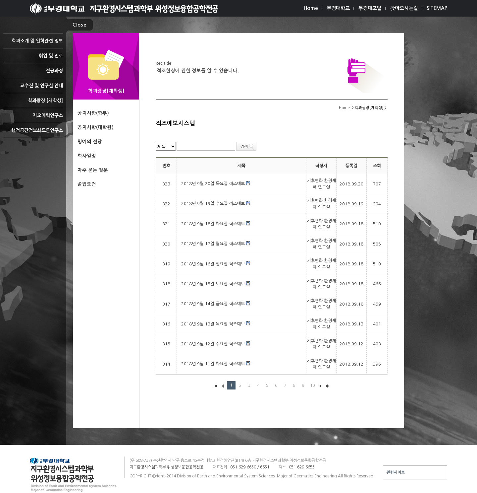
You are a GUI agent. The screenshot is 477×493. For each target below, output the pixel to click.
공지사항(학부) (93, 113)
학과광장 (33, 103)
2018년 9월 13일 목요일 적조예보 (213, 324)
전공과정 (33, 73)
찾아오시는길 (404, 8)
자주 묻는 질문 (93, 170)
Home (311, 8)
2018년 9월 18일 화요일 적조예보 (213, 224)
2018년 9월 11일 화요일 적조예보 (213, 364)
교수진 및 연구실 (33, 88)
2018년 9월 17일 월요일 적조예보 (213, 244)
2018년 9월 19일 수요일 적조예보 (213, 203)
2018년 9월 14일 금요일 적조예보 (213, 304)
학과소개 (33, 43)
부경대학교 (338, 8)
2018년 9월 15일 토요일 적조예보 (213, 284)
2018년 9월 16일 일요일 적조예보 (213, 264)
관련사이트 (396, 472)
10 (312, 385)
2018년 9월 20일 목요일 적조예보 (213, 183)
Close (79, 25)
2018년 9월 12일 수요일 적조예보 (213, 344)
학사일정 (87, 156)
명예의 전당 (90, 141)
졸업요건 (87, 184)
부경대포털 (370, 8)
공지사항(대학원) (96, 127)
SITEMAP (437, 8)
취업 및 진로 (33, 58)
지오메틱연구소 (33, 118)
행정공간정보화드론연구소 (33, 133)
